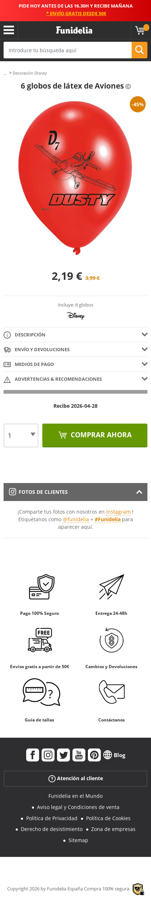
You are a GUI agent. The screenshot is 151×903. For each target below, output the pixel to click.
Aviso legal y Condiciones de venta (78, 807)
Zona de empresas (113, 829)
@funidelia (76, 519)
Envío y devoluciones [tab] (37, 350)
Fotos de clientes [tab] (38, 491)
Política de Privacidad (51, 818)
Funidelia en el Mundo (75, 795)
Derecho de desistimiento (51, 829)
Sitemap (78, 840)
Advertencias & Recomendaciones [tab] (53, 379)
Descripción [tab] (25, 335)
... (5, 73)
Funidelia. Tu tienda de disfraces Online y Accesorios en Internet (74, 30)
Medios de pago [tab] (29, 364)
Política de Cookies (108, 818)
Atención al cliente (75, 778)
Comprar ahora (100, 434)
